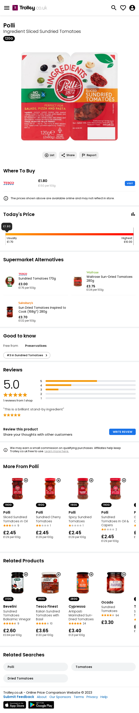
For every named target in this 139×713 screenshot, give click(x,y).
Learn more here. (57, 451)
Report (89, 155)
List (49, 155)
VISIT (130, 183)
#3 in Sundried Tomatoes (28, 355)
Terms (79, 696)
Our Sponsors (60, 696)
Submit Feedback (18, 696)
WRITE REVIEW (122, 432)
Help (104, 696)
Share (68, 155)
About (42, 696)
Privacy (92, 696)
